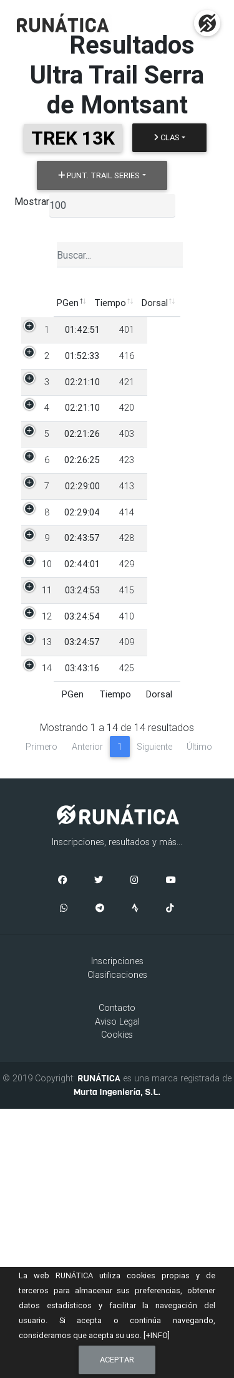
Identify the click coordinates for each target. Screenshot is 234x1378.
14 (40, 924)
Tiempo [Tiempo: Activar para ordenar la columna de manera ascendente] (71, 303)
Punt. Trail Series (99, 175)
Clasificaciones (117, 1244)
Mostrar (31, 201)
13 (40, 884)
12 (40, 845)
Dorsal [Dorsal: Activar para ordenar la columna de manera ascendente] (115, 303)
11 (40, 805)
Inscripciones (117, 1230)
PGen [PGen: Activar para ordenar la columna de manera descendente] (28, 303)
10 (40, 752)
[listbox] (112, 206)
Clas (167, 137)
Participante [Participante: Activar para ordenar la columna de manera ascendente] (169, 303)
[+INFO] (157, 1335)
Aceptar (117, 1359)
